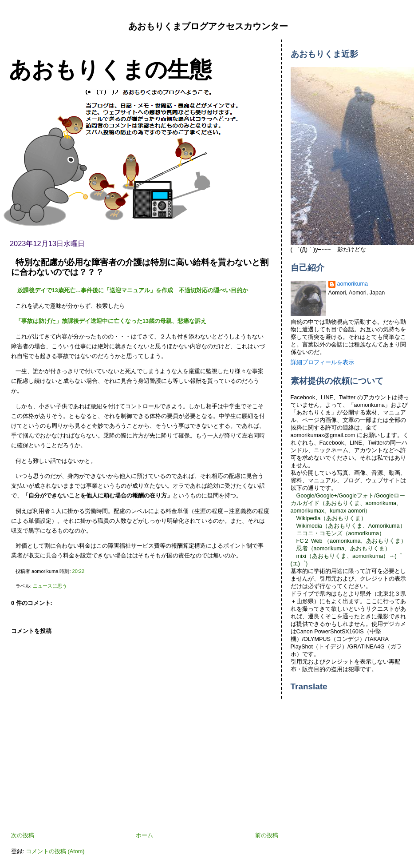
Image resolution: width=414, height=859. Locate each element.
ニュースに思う (50, 586)
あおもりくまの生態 (110, 69)
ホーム (144, 835)
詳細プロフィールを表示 (322, 362)
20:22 (78, 571)
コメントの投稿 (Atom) (55, 851)
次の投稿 (22, 835)
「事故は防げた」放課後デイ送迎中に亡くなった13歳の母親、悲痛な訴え (111, 321)
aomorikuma (352, 284)
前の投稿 (266, 835)
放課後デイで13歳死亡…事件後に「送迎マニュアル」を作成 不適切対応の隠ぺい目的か (132, 290)
